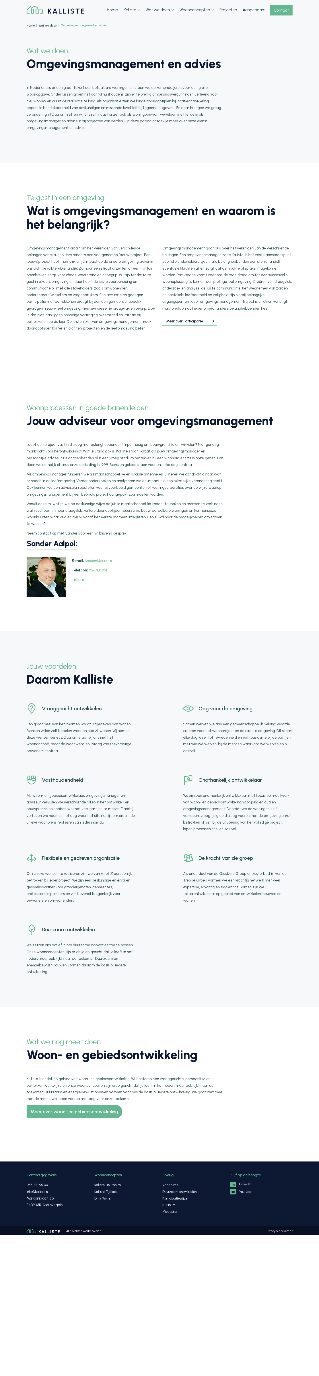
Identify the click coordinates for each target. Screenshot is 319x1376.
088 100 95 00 (39, 1326)
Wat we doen (161, 10)
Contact (281, 10)
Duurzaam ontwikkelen (181, 1332)
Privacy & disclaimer (280, 1371)
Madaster (170, 1352)
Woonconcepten (196, 10)
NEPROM (169, 1345)
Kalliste (133, 10)
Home (113, 10)
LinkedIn (78, 720)
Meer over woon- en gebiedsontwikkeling (79, 1252)
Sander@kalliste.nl (100, 701)
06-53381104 (99, 710)
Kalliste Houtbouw (109, 1326)
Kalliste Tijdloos (107, 1332)
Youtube (242, 1333)
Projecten (227, 10)
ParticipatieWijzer (176, 1339)
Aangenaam (252, 10)
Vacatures (171, 1326)
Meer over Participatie (190, 396)
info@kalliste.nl (39, 1332)
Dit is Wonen (104, 1339)
